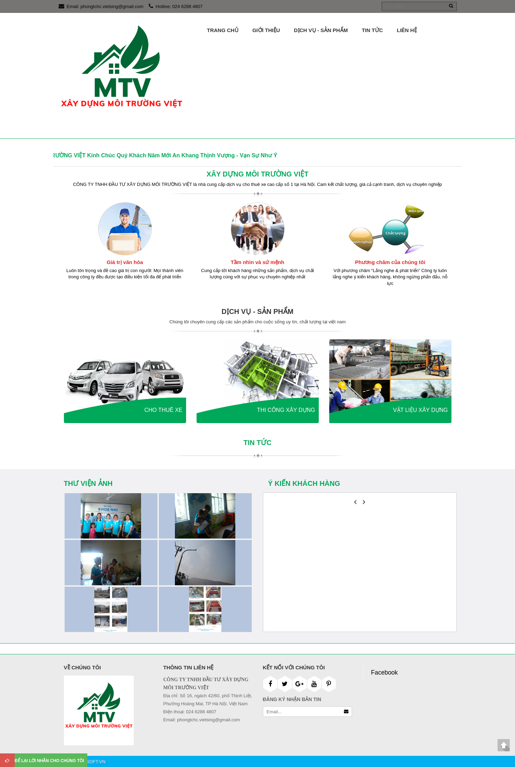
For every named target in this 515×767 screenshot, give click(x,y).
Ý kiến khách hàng (304, 483)
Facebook (384, 672)
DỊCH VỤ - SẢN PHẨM (321, 30)
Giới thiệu (266, 30)
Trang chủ (222, 30)
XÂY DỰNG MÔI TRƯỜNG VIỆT (258, 174)
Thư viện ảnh (88, 483)
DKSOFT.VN (92, 761)
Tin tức (372, 30)
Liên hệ (407, 30)
